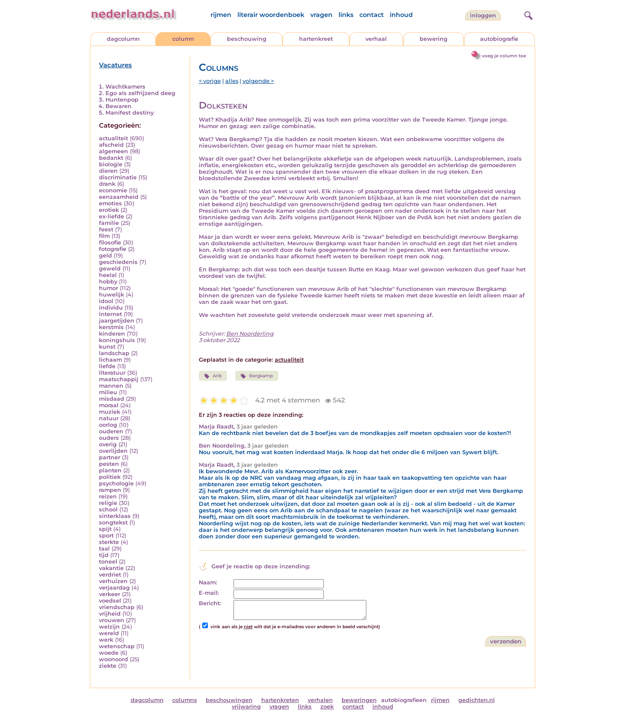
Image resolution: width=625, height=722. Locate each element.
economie (113, 190)
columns (184, 700)
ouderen (111, 431)
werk (106, 639)
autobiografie (499, 39)
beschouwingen (229, 700)
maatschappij (118, 379)
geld (105, 255)
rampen (110, 490)
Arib (213, 376)
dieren (108, 171)
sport (106, 535)
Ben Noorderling (249, 333)
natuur (108, 418)
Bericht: (210, 603)
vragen (321, 15)
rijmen (221, 15)
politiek (110, 477)
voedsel (110, 600)
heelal (108, 275)
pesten (109, 464)
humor (108, 288)
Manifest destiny (129, 112)
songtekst (113, 522)
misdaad (111, 399)
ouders (109, 438)
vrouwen (111, 620)
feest (106, 229)
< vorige (210, 81)
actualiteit (113, 138)
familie (109, 223)
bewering (433, 39)
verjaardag (114, 587)
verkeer (109, 594)
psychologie (116, 483)
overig (108, 444)
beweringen (359, 700)
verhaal (376, 39)
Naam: (208, 582)
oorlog (108, 425)
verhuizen (113, 581)
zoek (327, 706)
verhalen (320, 700)
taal (104, 548)
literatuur (112, 372)
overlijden (113, 451)
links (346, 15)
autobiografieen (404, 700)
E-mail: (209, 593)
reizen (108, 496)
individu (111, 307)
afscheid (111, 145)
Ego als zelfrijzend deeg (140, 93)
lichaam (110, 359)
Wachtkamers (125, 86)
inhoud (401, 15)
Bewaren (118, 106)
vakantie (111, 568)
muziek (109, 412)
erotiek (109, 210)
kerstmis (111, 327)
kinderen (112, 333)
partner (109, 457)
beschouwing (246, 39)
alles (231, 81)
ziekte (107, 666)
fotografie (112, 249)
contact (371, 15)
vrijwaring (246, 706)
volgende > (258, 81)
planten (110, 470)
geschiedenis (118, 262)
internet (110, 314)
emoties (110, 203)
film (104, 236)
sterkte (109, 542)
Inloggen (483, 15)
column (183, 39)
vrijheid (110, 613)
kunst (107, 346)
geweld (110, 268)
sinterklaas (115, 516)
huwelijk (111, 294)
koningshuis (117, 340)
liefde (107, 366)
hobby (108, 281)
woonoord (113, 659)
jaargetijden (116, 320)
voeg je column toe (504, 56)
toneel (108, 561)
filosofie (110, 242)
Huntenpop (121, 99)
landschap (114, 353)
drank (107, 184)
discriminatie (118, 177)
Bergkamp (256, 376)
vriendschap (117, 607)
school (108, 509)
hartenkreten (280, 700)
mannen (111, 385)
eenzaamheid (118, 197)
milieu (108, 392)
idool (106, 301)
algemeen (113, 151)
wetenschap (117, 646)
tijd (104, 555)
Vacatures (115, 65)
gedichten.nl (476, 700)
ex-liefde (111, 216)
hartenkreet (316, 39)
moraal (108, 405)
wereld (109, 633)
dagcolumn (123, 39)
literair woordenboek (270, 15)
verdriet (110, 574)
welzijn (109, 626)
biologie (110, 164)
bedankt (111, 158)
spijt (105, 529)
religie (108, 503)
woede (108, 652)
